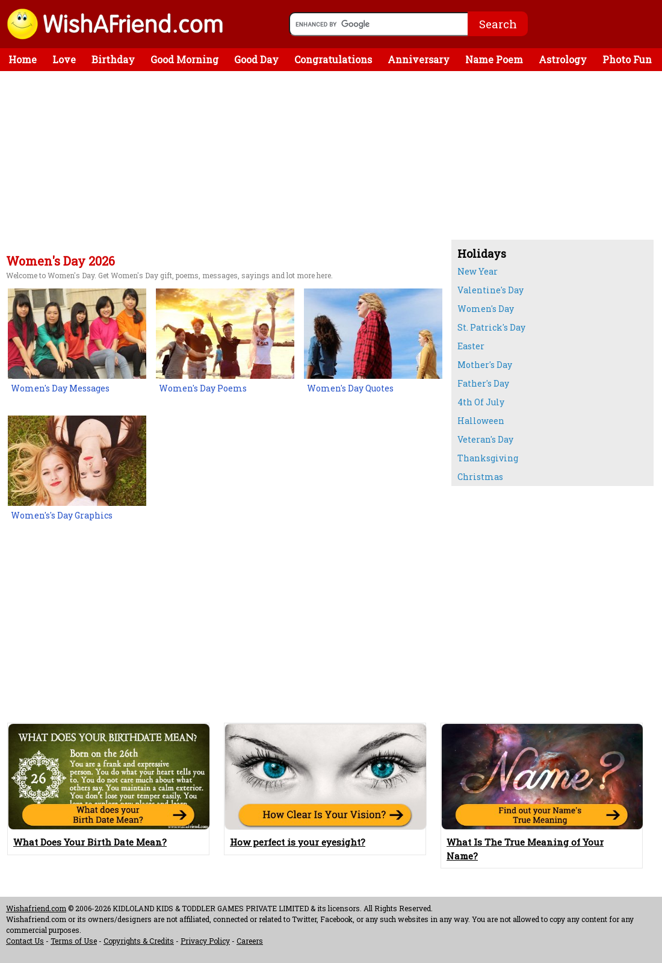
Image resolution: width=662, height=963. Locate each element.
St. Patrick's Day (491, 327)
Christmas (480, 476)
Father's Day (483, 383)
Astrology (563, 59)
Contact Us (25, 941)
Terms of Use (74, 941)
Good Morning (184, 59)
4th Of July (480, 402)
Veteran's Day (485, 439)
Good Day (256, 59)
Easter (470, 346)
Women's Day (485, 308)
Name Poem (494, 59)
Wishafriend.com (36, 908)
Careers (250, 941)
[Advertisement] (222, 164)
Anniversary (419, 59)
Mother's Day (484, 364)
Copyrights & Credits (139, 941)
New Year (477, 271)
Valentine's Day (490, 290)
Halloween (480, 420)
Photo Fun (627, 59)
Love (64, 59)
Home (22, 59)
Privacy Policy (205, 941)
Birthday (113, 59)
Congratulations (333, 59)
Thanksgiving (487, 458)
